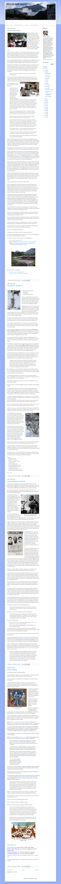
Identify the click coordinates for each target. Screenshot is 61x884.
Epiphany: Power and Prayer (11, 855)
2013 (45, 112)
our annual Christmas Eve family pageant (20, 721)
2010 (45, 117)
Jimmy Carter (32, 155)
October (47, 75)
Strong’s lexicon (14, 407)
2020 (45, 102)
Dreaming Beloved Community (16, 481)
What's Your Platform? (34, 25)
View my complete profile (47, 59)
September (47, 76)
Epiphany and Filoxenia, (12, 852)
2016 (45, 107)
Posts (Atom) (14, 871)
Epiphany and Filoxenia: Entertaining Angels (16, 273)
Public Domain (34, 515)
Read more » (9, 472)
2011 (45, 115)
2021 (45, 100)
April (46, 83)
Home (7, 25)
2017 (45, 105)
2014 (45, 110)
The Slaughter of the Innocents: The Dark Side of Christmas (26, 778)
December (47, 73)
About (11, 25)
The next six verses (22, 737)
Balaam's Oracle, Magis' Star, (13, 848)
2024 (45, 71)
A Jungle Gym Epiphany (12, 853)
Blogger (35, 878)
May (46, 81)
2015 (45, 108)
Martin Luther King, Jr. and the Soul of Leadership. (25, 638)
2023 (45, 99)
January (47, 88)
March (46, 84)
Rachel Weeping (12, 670)
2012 (45, 113)
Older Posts (37, 869)
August (46, 78)
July (46, 79)
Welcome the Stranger (13, 30)
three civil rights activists (30, 534)
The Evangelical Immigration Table (16, 240)
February (47, 86)
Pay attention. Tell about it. (15, 285)
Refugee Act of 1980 (18, 155)
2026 (45, 68)
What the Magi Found (11, 847)
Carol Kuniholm (47, 36)
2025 (45, 70)
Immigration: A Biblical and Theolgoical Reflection (26, 241)
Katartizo (26, 25)
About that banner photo (18, 25)
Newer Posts (10, 869)
